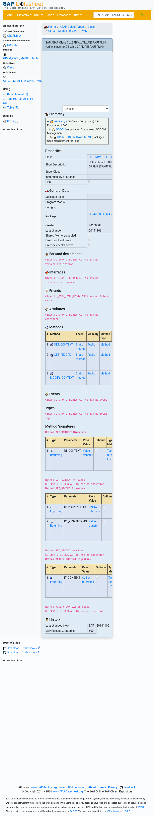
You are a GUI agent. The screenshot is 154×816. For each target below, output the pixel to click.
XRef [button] (76, 15)
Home (50, 26)
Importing (56, 511)
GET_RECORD (62, 354)
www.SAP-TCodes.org (72, 787)
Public (91, 344)
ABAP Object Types (72, 26)
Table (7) (12, 107)
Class (10, 67)
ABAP (10, 15)
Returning (56, 455)
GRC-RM (12, 45)
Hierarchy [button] (23, 15)
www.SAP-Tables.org (44, 787)
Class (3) (12, 121)
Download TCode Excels (23, 652)
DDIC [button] (37, 15)
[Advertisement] (19, 192)
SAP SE (141, 807)
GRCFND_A (14, 35)
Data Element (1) (17, 94)
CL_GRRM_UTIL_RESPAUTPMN (22, 80)
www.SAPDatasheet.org (68, 791)
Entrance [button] (62, 15)
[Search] (113, 15)
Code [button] (49, 15)
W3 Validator (113, 811)
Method (105, 344)
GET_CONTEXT (63, 344)
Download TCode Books (23, 648)
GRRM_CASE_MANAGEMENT (21, 58)
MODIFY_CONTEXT (62, 377)
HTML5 (126, 811)
